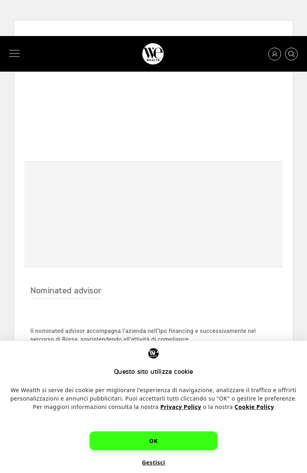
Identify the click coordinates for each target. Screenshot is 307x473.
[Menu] (16, 54)
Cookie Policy (254, 407)
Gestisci (153, 462)
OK (153, 441)
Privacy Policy (180, 407)
